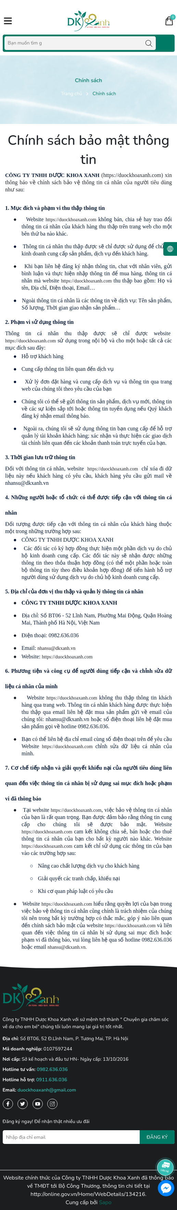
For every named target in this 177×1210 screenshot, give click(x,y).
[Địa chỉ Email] (89, 1137)
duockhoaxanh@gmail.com (46, 1090)
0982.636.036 (52, 1069)
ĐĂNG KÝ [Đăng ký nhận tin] (157, 1137)
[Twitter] (22, 1104)
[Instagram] (52, 1104)
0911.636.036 (51, 1079)
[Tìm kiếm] (149, 43)
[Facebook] (8, 1104)
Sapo (105, 1202)
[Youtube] (38, 1104)
